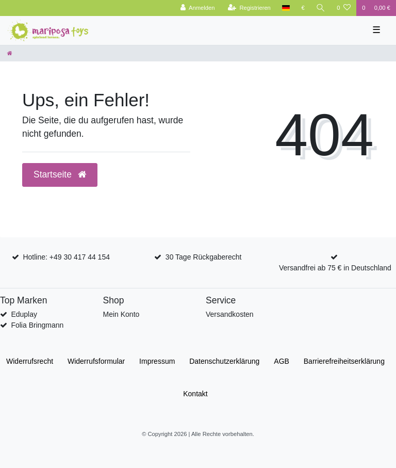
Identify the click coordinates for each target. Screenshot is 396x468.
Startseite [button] (60, 174)
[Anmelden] (198, 8)
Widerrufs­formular (96, 361)
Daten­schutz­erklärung (224, 361)
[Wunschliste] (343, 8)
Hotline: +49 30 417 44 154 (66, 257)
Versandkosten (230, 314)
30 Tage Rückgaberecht (204, 257)
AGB (281, 361)
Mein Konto (121, 314)
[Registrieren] (249, 8)
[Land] (285, 8)
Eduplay (24, 314)
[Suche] (320, 8)
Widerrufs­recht (29, 361)
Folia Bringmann (37, 325)
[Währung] (302, 8)
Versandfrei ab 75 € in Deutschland (335, 268)
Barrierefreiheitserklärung (344, 361)
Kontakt (195, 394)
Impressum (157, 361)
